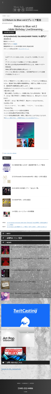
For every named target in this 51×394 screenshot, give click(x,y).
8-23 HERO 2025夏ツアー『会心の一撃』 (26, 188)
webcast (14, 153)
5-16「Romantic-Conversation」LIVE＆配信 (25, 293)
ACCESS (32, 383)
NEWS (18, 383)
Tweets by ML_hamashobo (11, 369)
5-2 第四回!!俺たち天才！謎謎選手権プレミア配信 (28, 165)
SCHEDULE (25, 383)
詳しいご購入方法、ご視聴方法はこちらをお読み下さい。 (22, 118)
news (5, 153)
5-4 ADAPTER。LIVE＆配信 (21, 200)
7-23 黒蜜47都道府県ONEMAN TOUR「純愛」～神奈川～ (30, 270)
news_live (9, 153)
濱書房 (15, 44)
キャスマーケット (24, 49)
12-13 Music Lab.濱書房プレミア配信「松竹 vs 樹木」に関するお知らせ (27, 226)
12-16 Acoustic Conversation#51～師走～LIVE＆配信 (29, 176)
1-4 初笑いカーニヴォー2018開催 (23, 211)
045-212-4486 (25, 388)
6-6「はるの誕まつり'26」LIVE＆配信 (23, 282)
